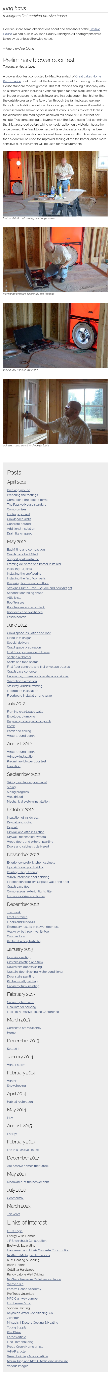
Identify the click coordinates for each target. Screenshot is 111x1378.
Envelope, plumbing (21, 716)
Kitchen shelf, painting (22, 981)
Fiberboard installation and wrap (29, 695)
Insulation (14, 766)
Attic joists (14, 598)
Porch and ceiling (19, 731)
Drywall (12, 827)
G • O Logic (15, 1231)
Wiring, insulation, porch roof (27, 782)
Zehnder (13, 1318)
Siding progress (18, 792)
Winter (11, 1081)
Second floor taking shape (25, 593)
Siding (11, 787)
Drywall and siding (20, 822)
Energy (12, 1134)
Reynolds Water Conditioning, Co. (30, 1313)
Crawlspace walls (19, 519)
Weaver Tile (15, 1284)
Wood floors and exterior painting (30, 841)
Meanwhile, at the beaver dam (28, 1182)
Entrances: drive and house (26, 896)
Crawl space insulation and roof (29, 633)
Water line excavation (22, 681)
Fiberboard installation (22, 691)
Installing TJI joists (19, 569)
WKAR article (16, 1351)
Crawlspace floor (19, 886)
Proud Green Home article (25, 1347)
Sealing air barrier (19, 657)
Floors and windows (21, 922)
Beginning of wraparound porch (29, 721)
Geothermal (15, 1198)
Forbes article (16, 1337)
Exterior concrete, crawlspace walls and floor (38, 882)
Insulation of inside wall (23, 817)
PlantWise (14, 1332)
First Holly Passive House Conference (33, 1012)
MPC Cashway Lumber (23, 1298)
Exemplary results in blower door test (33, 927)
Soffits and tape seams (22, 662)
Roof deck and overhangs (25, 612)
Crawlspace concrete (22, 671)
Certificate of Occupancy (24, 1028)
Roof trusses (15, 602)
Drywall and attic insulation (25, 832)
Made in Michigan (19, 638)
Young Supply (17, 1327)
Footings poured (18, 514)
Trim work (14, 912)
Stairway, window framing (24, 686)
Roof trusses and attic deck (26, 607)
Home (11, 1033)
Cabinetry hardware (20, 1002)
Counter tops (16, 936)
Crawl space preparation (24, 647)
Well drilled (15, 797)
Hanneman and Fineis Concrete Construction (38, 1250)
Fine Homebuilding (20, 1342)
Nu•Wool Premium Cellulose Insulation (34, 1279)
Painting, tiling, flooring (23, 872)
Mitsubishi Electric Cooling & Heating (32, 1322)
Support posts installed (23, 559)
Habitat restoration (20, 1102)
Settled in (13, 1049)
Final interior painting (21, 1007)
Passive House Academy (24, 1289)
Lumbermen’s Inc (19, 1303)
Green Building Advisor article (27, 1356)
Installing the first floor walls (26, 578)
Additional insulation (21, 528)
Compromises (17, 509)
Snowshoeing (16, 1085)
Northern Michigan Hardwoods (28, 1255)
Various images (17, 1366)
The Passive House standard (26, 504)
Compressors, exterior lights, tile (29, 891)
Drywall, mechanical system (26, 837)
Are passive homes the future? (28, 1166)
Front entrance (17, 917)
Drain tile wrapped (20, 533)
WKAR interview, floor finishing (28, 877)
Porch (11, 726)
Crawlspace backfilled (22, 554)
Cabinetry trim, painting (23, 986)
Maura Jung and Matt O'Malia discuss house (37, 1361)
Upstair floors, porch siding (25, 867)
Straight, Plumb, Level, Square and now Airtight (39, 588)
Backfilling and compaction (26, 549)
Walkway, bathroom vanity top (28, 931)
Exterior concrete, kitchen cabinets (31, 862)
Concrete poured (19, 524)
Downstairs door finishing (24, 967)
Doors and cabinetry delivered (28, 846)
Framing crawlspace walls (25, 711)
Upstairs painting (18, 957)
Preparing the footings (22, 495)
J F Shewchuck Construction (26, 1241)
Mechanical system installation (28, 801)
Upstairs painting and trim (25, 962)
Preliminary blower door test (26, 761)
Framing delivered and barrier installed (34, 564)
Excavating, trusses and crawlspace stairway (38, 676)
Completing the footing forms (27, 500)
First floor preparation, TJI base (28, 652)
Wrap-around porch (21, 736)
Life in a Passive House (23, 1150)
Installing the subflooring (24, 573)
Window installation (20, 756)
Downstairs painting (20, 976)
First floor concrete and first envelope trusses (38, 667)
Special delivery (18, 642)
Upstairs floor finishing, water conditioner (35, 972)
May (10, 1118)
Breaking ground (18, 490)
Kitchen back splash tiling (24, 941)
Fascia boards (16, 617)
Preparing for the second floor (28, 583)
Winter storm (16, 1065)
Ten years (13, 1214)
